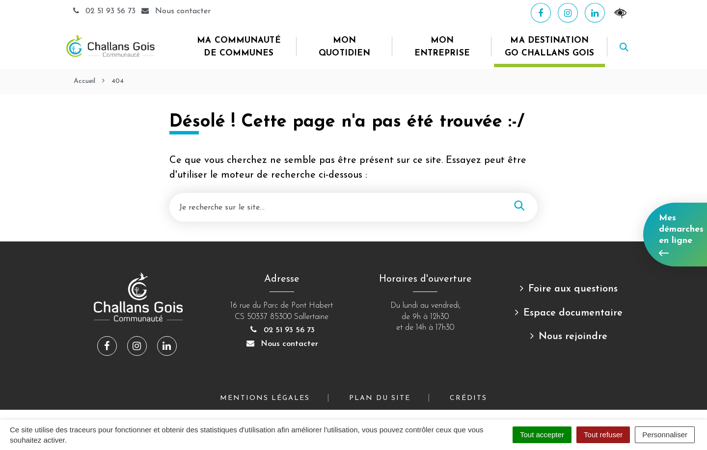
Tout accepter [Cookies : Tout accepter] (542, 434)
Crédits (468, 398)
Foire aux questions (573, 289)
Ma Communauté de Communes (238, 46)
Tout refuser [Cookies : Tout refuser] (603, 434)
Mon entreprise (442, 46)
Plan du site (379, 398)
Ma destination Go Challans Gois (550, 46)
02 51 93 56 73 (104, 11)
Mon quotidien (344, 46)
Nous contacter (281, 344)
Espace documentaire (573, 313)
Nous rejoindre (573, 337)
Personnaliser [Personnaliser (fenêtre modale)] (664, 434)
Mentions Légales (265, 398)
